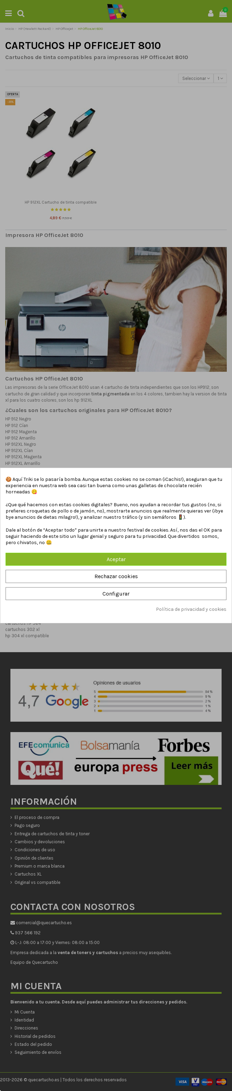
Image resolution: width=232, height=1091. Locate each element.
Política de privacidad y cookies (191, 609)
